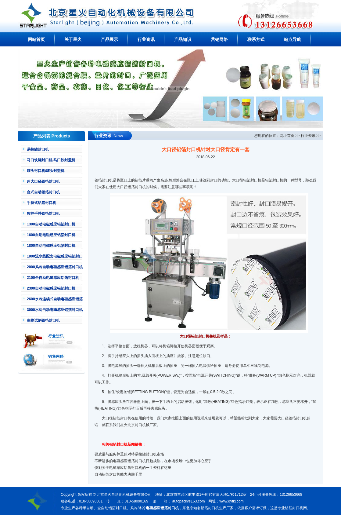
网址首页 (287, 135)
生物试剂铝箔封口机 (43, 320)
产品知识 (182, 39)
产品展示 (109, 39)
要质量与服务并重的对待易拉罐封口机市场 (129, 454)
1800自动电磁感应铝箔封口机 (51, 245)
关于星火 (72, 39)
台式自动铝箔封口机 (43, 192)
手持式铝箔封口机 (41, 203)
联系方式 (255, 39)
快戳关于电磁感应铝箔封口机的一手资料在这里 (133, 468)
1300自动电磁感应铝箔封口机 (51, 224)
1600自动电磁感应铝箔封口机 (51, 235)
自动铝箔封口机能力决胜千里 (118, 474)
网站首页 (36, 39)
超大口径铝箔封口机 (43, 181)
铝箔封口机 (136, 187)
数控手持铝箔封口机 (43, 213)
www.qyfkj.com (231, 501)
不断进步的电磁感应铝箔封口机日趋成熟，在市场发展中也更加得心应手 (153, 461)
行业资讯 (146, 39)
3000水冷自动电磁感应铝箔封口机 (55, 310)
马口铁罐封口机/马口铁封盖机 (51, 160)
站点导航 (292, 39)
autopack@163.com (188, 501)
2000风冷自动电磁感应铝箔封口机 (55, 267)
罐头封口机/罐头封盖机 (45, 171)
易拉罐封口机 (38, 149)
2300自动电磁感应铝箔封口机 (51, 288)
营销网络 (219, 39)
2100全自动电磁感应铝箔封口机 (53, 278)
